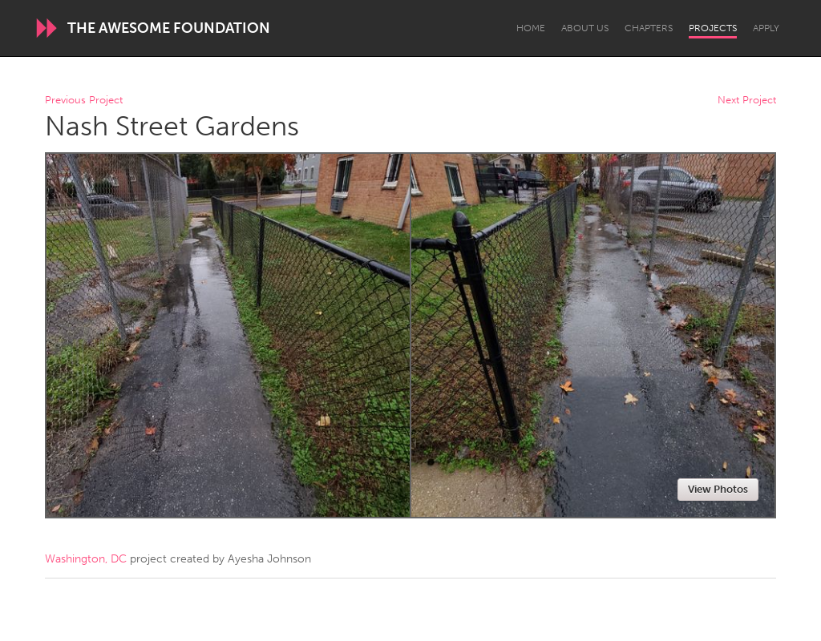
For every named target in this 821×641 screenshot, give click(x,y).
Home (530, 28)
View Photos (718, 489)
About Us (585, 28)
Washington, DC (86, 559)
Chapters (649, 28)
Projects (713, 28)
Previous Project (84, 100)
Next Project (747, 100)
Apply (766, 28)
